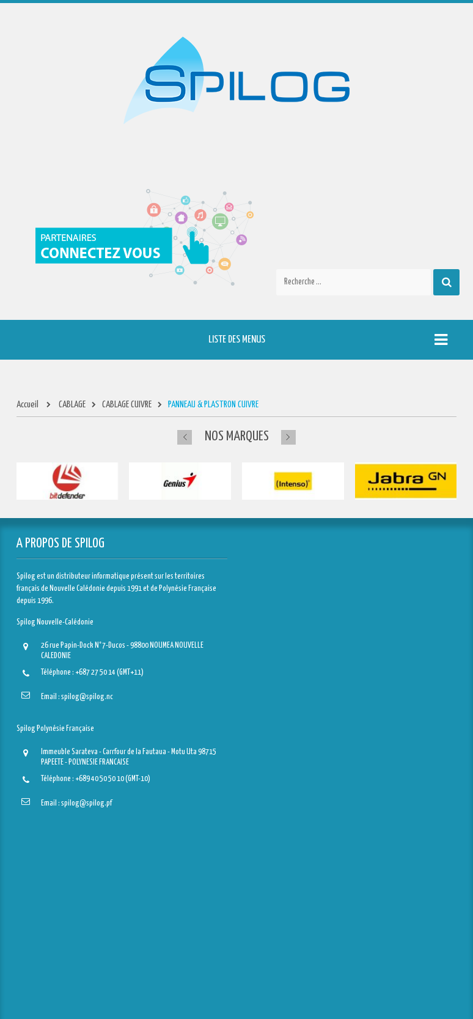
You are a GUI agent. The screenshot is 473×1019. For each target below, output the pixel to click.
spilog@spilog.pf (86, 803)
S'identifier (42, 981)
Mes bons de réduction (58, 963)
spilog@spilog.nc (87, 697)
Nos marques (237, 436)
